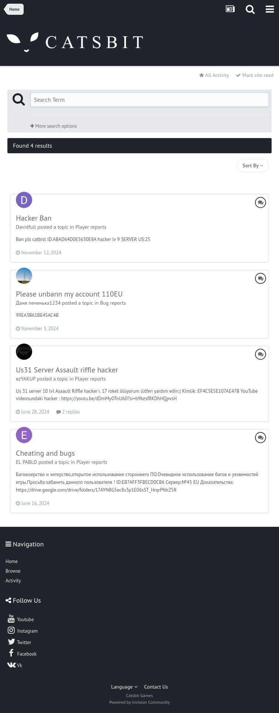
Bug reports (113, 302)
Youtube (20, 619)
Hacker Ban (34, 218)
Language (124, 686)
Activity (13, 581)
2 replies (68, 412)
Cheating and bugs (45, 453)
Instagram (22, 630)
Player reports (90, 227)
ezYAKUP (25, 378)
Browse (13, 571)
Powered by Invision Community (139, 702)
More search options (53, 126)
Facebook (22, 653)
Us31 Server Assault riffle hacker (67, 370)
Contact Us (156, 686)
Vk (14, 664)
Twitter (19, 641)
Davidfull (26, 227)
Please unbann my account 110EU (69, 294)
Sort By (252, 165)
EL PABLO (26, 462)
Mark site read (254, 75)
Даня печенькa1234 (38, 302)
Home (12, 561)
